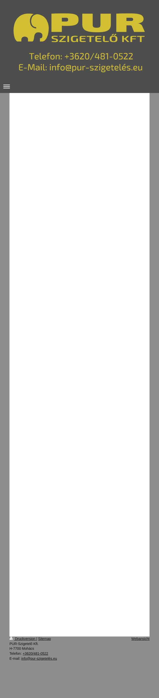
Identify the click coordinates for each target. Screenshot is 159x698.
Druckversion (22, 639)
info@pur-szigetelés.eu (39, 658)
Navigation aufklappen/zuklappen (79, 86)
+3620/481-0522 (35, 654)
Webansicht (140, 639)
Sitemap (44, 639)
